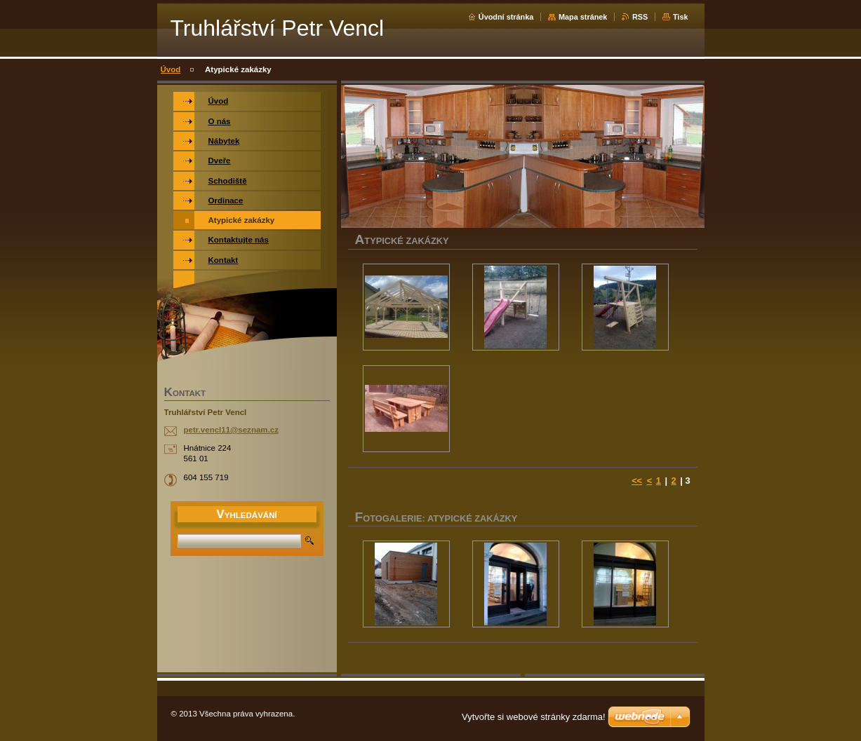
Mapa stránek (583, 17)
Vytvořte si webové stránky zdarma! (534, 717)
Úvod (171, 69)
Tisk (680, 17)
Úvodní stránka (506, 17)
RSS (640, 17)
